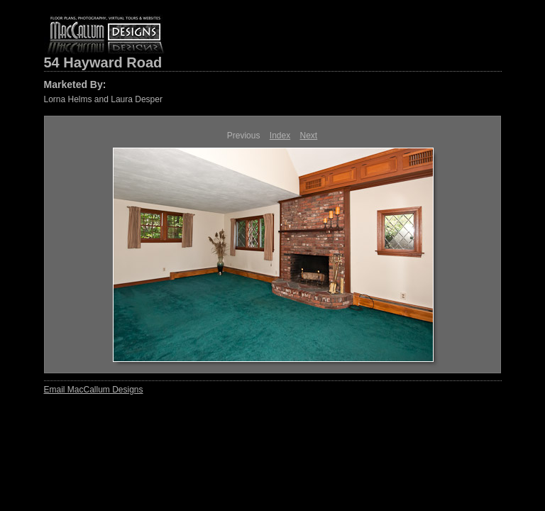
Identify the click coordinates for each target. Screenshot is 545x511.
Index (280, 136)
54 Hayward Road (103, 62)
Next (309, 136)
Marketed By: (75, 84)
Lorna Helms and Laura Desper (103, 99)
